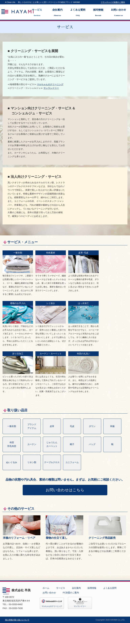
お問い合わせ (118, 12)
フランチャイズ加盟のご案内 (113, 2)
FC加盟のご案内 (71, 592)
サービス (37, 12)
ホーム (46, 588)
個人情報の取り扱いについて (17, 620)
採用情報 (98, 12)
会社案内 (57, 12)
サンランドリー (51, 88)
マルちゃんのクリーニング (50, 84)
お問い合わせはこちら (65, 490)
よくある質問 (78, 12)
